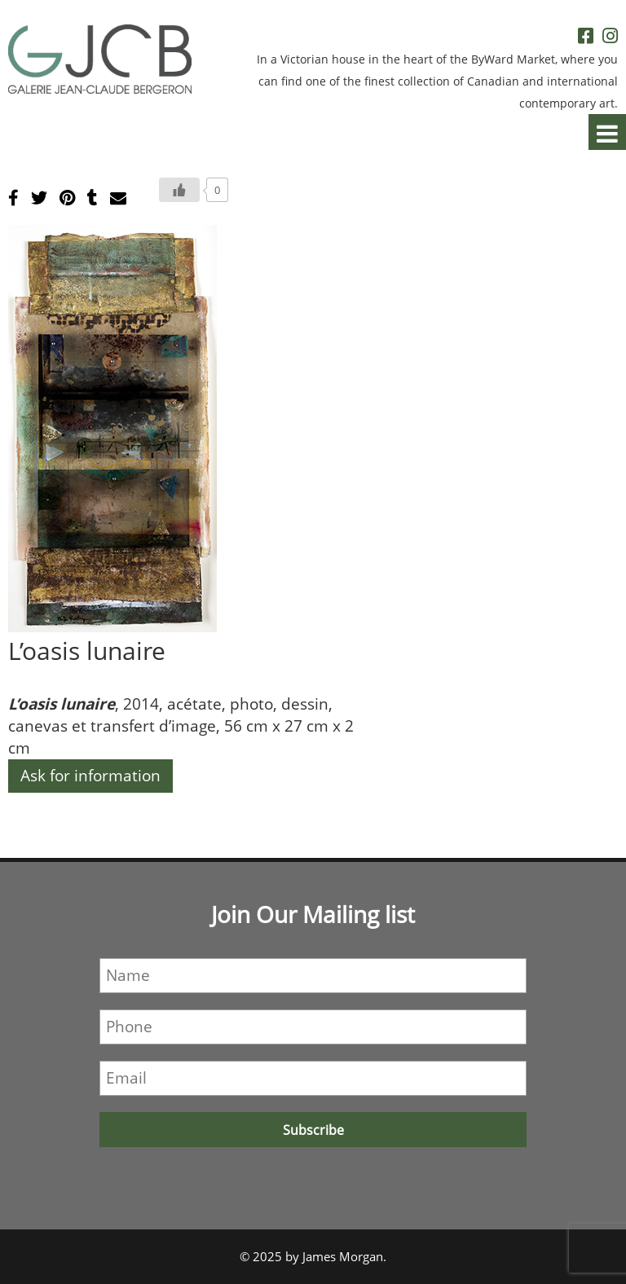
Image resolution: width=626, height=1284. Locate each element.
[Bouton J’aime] (179, 190)
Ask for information (90, 775)
